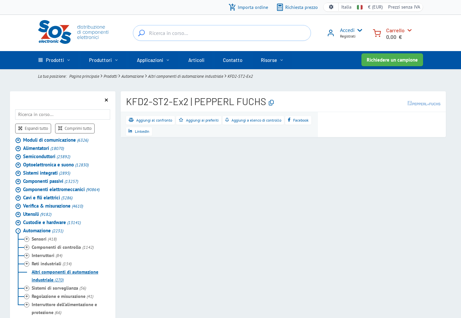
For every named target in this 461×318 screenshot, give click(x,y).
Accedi (347, 30)
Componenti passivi (50, 181)
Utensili (37, 214)
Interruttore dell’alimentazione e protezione (64, 308)
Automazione (132, 76)
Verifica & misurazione (53, 206)
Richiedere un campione (392, 60)
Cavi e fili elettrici (48, 197)
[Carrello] (377, 32)
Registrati (347, 36)
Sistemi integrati (46, 173)
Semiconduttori (46, 156)
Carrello (395, 30)
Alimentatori (43, 148)
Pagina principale (84, 76)
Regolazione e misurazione (62, 296)
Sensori (44, 239)
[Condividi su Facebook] (298, 120)
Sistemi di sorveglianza (59, 288)
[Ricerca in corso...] (141, 33)
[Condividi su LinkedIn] (139, 131)
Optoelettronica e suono (56, 164)
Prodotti (110, 76)
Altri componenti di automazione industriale (185, 76)
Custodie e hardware (52, 222)
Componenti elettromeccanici (61, 189)
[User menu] (358, 30)
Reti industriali (52, 264)
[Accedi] (331, 35)
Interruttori (47, 255)
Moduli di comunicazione (55, 140)
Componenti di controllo (63, 247)
